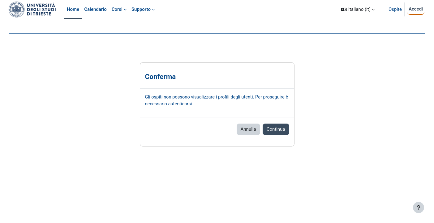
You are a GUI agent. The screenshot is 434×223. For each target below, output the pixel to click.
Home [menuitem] (73, 9)
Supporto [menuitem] (141, 9)
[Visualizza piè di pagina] (418, 207)
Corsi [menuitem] (117, 9)
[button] (358, 9)
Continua (276, 129)
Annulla (248, 129)
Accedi (416, 9)
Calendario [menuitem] (95, 9)
